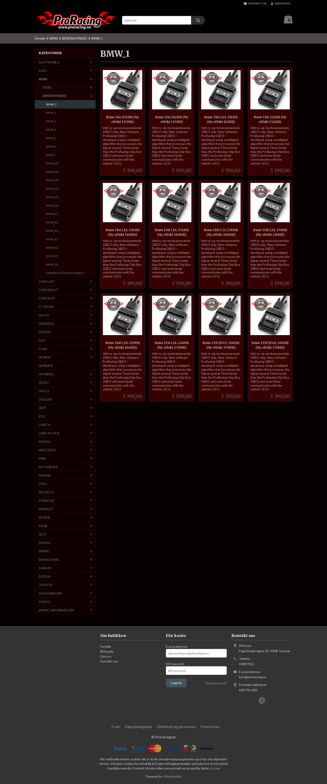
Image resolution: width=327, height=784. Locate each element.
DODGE (45, 332)
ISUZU (43, 383)
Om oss (105, 656)
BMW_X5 (52, 239)
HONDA (45, 357)
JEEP (42, 408)
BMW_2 (51, 113)
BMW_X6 (52, 248)
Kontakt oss (109, 661)
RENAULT (46, 509)
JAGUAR (45, 400)
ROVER (44, 518)
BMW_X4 (52, 231)
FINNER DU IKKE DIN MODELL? (65, 273)
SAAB (43, 526)
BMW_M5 (52, 197)
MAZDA (45, 442)
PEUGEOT (46, 492)
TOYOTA (45, 585)
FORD (43, 349)
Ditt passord (175, 664)
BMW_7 (51, 155)
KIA (42, 416)
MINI (42, 459)
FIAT (42, 341)
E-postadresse (176, 647)
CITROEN (46, 307)
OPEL (43, 484)
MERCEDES (47, 450)
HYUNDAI (46, 374)
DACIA (44, 315)
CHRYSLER (47, 298)
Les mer (215, 768)
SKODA (44, 543)
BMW (43, 79)
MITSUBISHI (48, 467)
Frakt (115, 727)
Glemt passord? (216, 683)
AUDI (43, 71)
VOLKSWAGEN (50, 593)
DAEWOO (46, 324)
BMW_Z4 (52, 264)
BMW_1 (51, 104)
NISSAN (45, 475)
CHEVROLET (48, 290)
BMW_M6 (52, 205)
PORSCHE (46, 501)
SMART (44, 551)
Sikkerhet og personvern (176, 727)
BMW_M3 (52, 180)
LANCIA (45, 425)
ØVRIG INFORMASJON (56, 610)
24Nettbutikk (172, 777)
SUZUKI (45, 577)
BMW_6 (51, 146)
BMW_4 (51, 130)
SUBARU (45, 568)
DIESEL (47, 87)
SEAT (43, 534)
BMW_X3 (52, 222)
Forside (40, 39)
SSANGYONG (49, 560)
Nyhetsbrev (210, 727)
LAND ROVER (49, 433)
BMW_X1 (52, 214)
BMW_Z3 (52, 256)
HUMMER (46, 366)
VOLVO (44, 602)
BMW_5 (51, 138)
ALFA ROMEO (49, 62)
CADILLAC (47, 282)
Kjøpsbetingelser (138, 727)
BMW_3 (51, 121)
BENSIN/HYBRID (54, 96)
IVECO (44, 391)
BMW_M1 (52, 163)
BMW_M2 (52, 172)
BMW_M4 (52, 189)
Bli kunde (107, 652)
